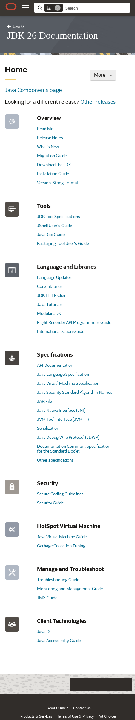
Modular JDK (49, 313)
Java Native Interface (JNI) (61, 410)
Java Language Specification (63, 374)
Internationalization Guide (60, 331)
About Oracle (57, 707)
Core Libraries (49, 286)
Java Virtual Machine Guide (62, 536)
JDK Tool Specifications (58, 216)
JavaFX (43, 631)
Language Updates (54, 277)
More (103, 75)
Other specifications (55, 460)
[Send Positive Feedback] (125, 684)
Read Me (45, 128)
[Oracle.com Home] (11, 6)
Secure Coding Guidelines (60, 494)
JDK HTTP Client (52, 295)
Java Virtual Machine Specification (68, 383)
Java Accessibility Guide (59, 640)
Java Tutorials (49, 304)
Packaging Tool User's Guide (63, 243)
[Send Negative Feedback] (113, 684)
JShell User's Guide (54, 225)
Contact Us (82, 707)
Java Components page (33, 90)
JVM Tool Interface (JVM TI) (63, 419)
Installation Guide (53, 173)
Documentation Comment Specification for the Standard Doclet (73, 448)
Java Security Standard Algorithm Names (74, 392)
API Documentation (55, 365)
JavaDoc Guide (51, 234)
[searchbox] (96, 8)
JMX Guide (47, 597)
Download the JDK (54, 164)
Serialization (48, 428)
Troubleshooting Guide (58, 579)
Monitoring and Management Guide (70, 588)
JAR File (44, 401)
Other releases (98, 101)
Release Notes (50, 137)
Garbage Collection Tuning (61, 545)
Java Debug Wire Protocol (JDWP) (68, 437)
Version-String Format (57, 182)
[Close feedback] (52, 684)
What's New (48, 146)
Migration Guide (52, 155)
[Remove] (57, 7)
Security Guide (50, 503)
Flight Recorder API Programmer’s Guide (74, 322)
